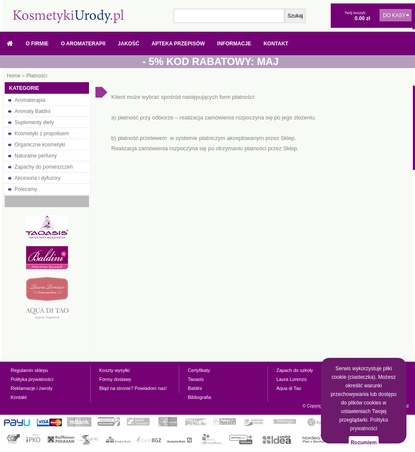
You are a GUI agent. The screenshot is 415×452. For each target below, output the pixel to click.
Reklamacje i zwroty (32, 388)
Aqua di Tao (288, 388)
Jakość (128, 44)
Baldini (195, 388)
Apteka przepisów (178, 44)
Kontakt (276, 44)
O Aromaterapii (83, 44)
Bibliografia (199, 397)
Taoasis (196, 379)
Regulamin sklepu (29, 370)
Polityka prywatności (32, 379)
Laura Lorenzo (291, 379)
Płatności (36, 76)
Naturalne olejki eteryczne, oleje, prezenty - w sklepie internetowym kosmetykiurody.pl (68, 16)
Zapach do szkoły (294, 370)
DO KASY (394, 15)
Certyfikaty (199, 370)
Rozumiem (364, 443)
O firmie (37, 44)
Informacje (234, 44)
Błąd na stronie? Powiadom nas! (133, 388)
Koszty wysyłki (114, 370)
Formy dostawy (115, 379)
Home (14, 76)
